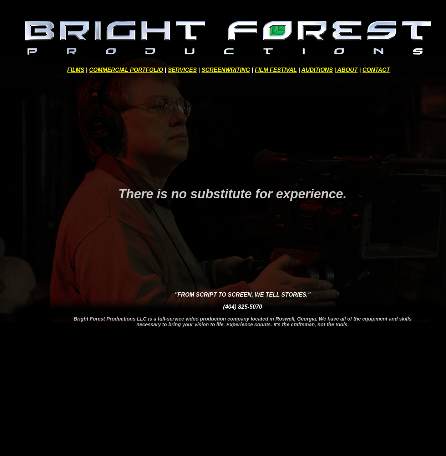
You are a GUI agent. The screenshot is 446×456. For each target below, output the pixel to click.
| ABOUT (346, 70)
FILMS (75, 70)
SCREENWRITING (226, 70)
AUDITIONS (317, 70)
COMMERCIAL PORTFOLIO (126, 70)
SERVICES (182, 70)
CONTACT (376, 70)
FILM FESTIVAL (276, 70)
